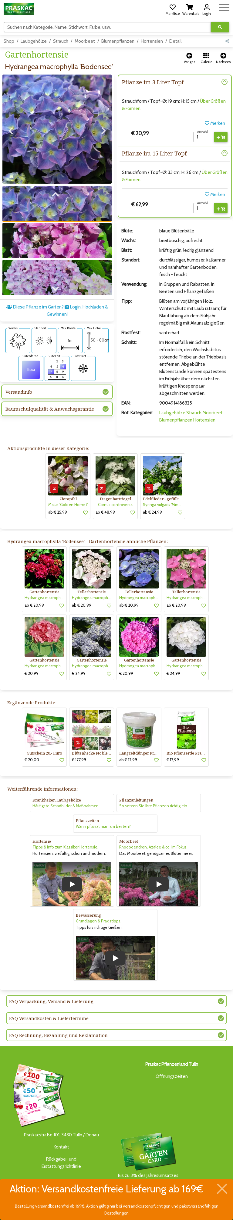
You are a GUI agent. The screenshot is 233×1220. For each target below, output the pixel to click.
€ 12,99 (173, 759)
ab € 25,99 (57, 512)
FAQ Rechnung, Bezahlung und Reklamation (58, 1035)
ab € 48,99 (105, 512)
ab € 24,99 (152, 512)
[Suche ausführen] (220, 27)
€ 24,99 (79, 673)
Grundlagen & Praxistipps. (98, 920)
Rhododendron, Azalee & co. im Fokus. (153, 847)
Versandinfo (18, 392)
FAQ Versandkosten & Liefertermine (49, 1018)
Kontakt (61, 1147)
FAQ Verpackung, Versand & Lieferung (51, 1001)
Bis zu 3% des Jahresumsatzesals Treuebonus (148, 1158)
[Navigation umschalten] (224, 7)
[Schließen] (222, 1188)
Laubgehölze (34, 41)
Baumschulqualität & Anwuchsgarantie (49, 409)
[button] (172, 9)
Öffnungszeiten (172, 1076)
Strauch (60, 41)
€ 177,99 (79, 759)
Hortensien (152, 41)
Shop (9, 41)
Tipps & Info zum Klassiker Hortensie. (65, 847)
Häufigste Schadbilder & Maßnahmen (65, 805)
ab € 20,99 (34, 605)
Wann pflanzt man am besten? (103, 826)
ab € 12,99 (128, 759)
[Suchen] (107, 27)
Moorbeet (85, 41)
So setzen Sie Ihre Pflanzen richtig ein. (153, 805)
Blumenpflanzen (117, 41)
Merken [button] (215, 123)
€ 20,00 (32, 759)
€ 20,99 (32, 673)
